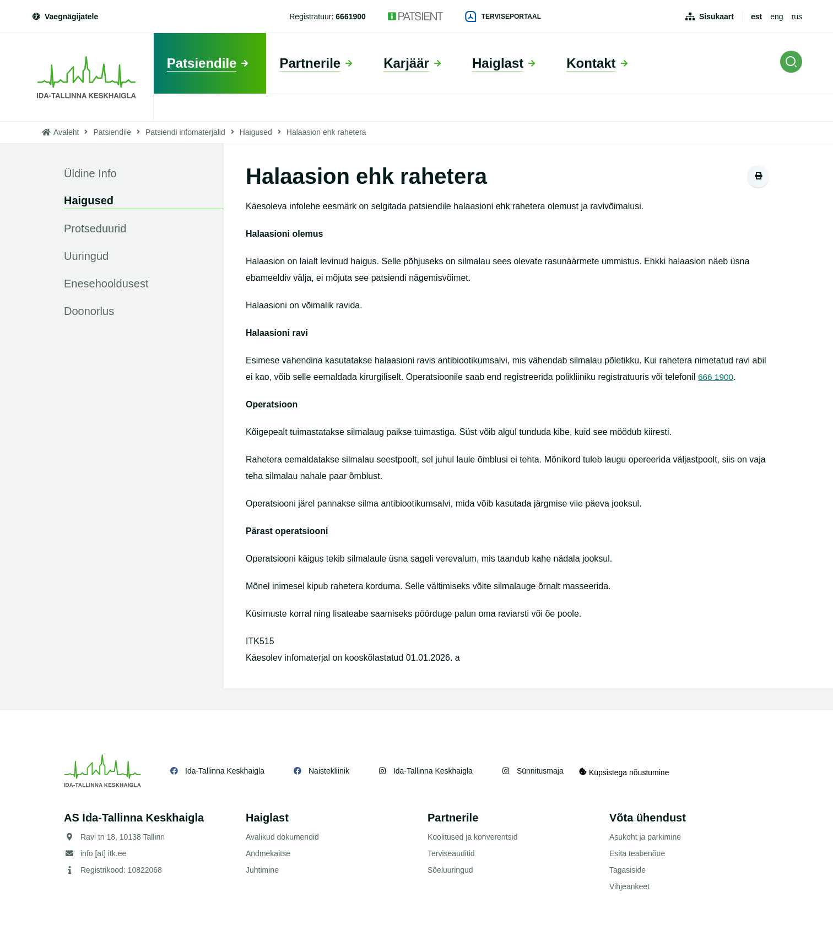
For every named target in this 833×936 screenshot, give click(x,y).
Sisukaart (716, 16)
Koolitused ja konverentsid (472, 836)
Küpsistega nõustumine (630, 770)
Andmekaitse (268, 853)
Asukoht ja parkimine (645, 836)
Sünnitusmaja (540, 770)
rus (797, 16)
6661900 (351, 16)
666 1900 (716, 377)
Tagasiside (627, 870)
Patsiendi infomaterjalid (185, 132)
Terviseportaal (503, 16)
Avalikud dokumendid (282, 836)
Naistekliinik (329, 770)
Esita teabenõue (637, 853)
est (756, 16)
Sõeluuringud (450, 870)
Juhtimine (262, 870)
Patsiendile (112, 132)
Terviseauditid (451, 853)
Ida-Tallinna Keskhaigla (224, 770)
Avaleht (66, 132)
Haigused (256, 132)
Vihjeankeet (629, 886)
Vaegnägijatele (64, 16)
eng (776, 16)
